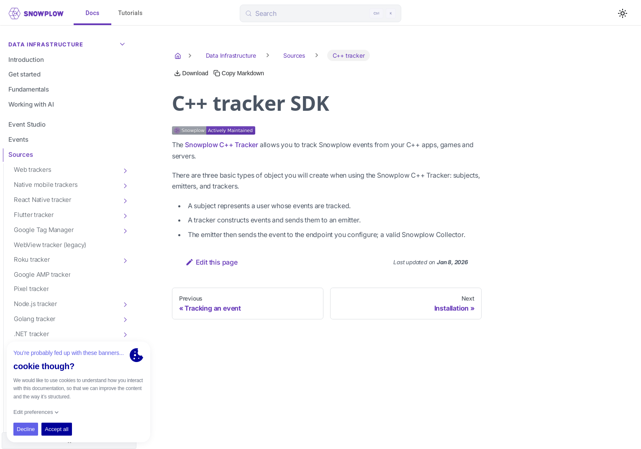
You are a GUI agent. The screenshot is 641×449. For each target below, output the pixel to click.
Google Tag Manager (43, 230)
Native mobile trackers (46, 185)
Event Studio (27, 124)
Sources (20, 154)
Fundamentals (28, 89)
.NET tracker (31, 334)
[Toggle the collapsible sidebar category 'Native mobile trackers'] (124, 185)
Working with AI (31, 104)
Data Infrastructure (68, 43)
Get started (24, 74)
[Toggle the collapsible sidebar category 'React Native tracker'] (124, 200)
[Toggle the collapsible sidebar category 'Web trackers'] (124, 170)
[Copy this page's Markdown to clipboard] (238, 73)
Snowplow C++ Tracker (221, 144)
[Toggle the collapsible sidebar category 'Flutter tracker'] (124, 215)
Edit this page (211, 262)
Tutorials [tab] (130, 13)
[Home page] (178, 56)
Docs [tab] (92, 13)
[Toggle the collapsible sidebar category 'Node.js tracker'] (124, 304)
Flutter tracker (34, 215)
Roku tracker (32, 259)
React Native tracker (42, 200)
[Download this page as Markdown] (191, 73)
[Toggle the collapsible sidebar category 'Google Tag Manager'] (124, 230)
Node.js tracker (35, 304)
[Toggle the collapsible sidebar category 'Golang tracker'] (124, 319)
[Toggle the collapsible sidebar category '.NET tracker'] (124, 334)
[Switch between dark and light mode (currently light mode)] (622, 13)
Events (18, 139)
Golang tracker (34, 319)
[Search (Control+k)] (320, 13)
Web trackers (32, 169)
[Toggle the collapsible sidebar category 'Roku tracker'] (124, 260)
